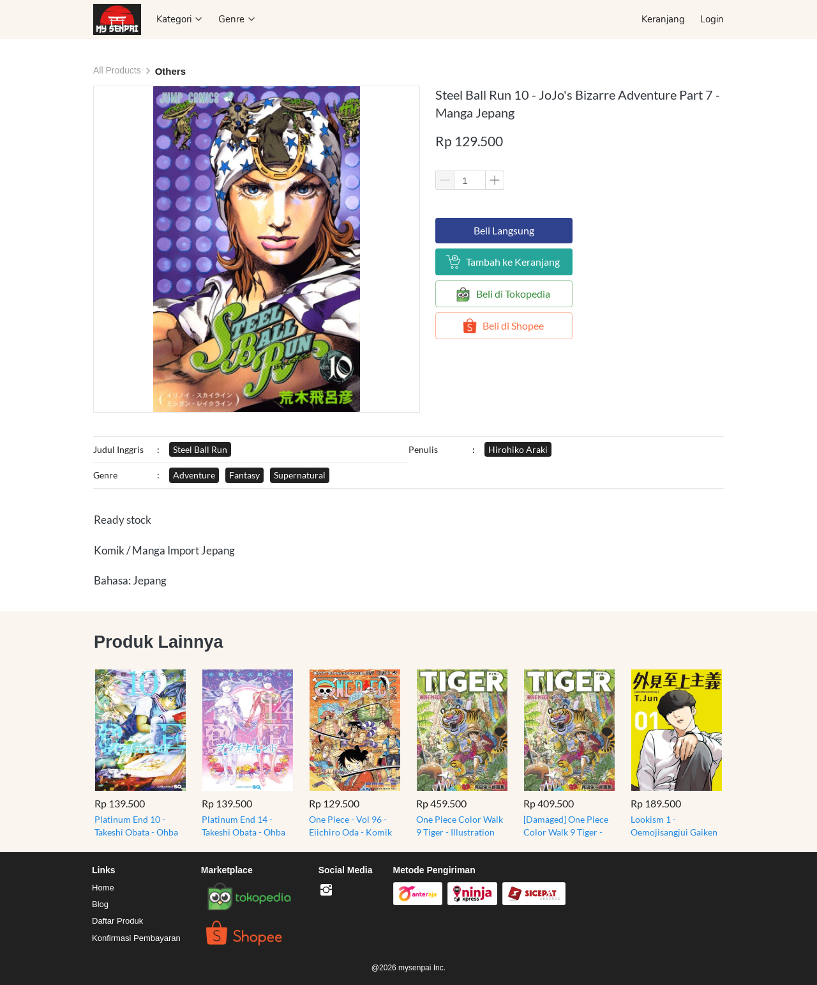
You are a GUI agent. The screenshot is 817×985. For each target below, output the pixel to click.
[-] (326, 890)
